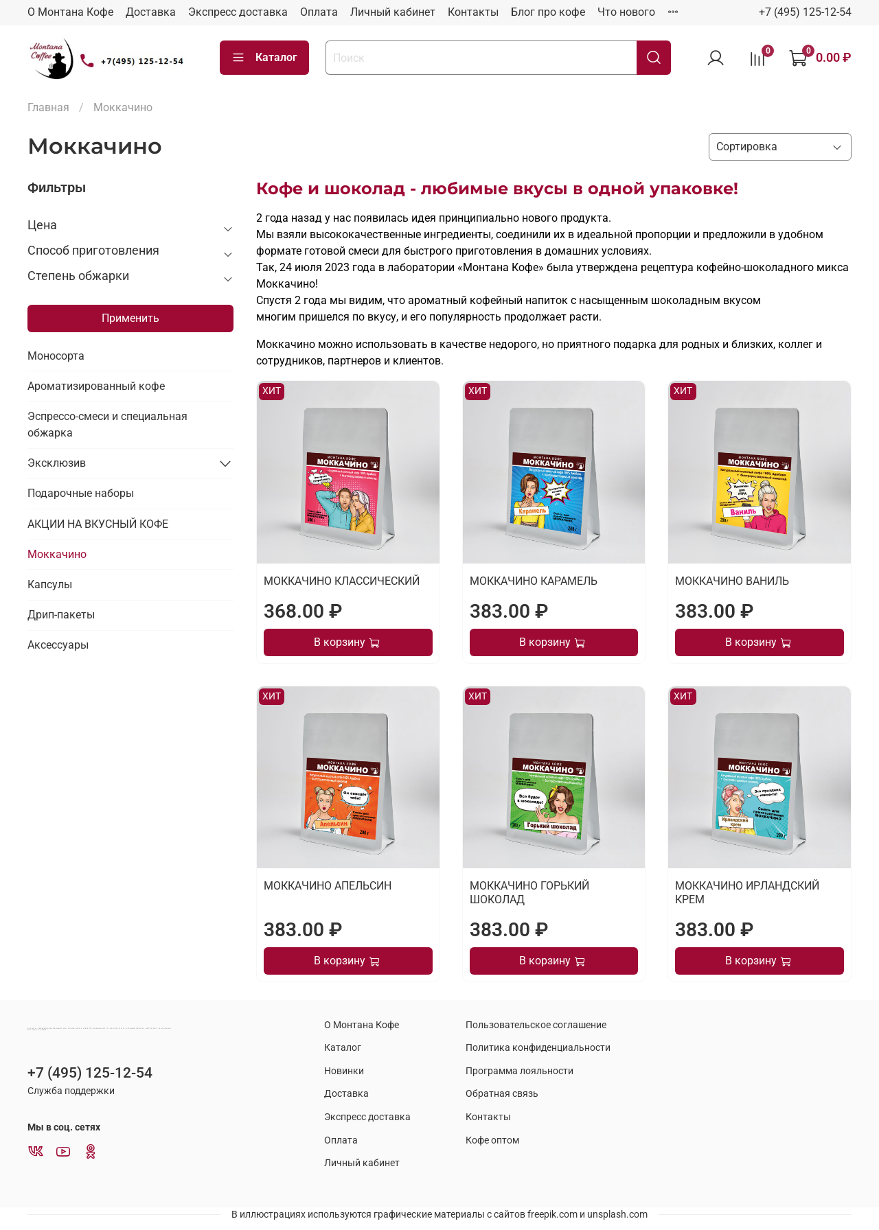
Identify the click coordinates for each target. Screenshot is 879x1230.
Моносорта (55, 355)
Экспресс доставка (238, 12)
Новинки (344, 1071)
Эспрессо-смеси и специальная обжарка (107, 424)
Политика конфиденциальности (538, 1048)
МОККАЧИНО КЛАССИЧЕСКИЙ (342, 581)
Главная (48, 107)
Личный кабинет (392, 12)
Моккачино (57, 554)
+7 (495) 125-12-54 (805, 12)
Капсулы (49, 584)
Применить (130, 318)
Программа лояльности (519, 1071)
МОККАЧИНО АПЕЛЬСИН (327, 885)
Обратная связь (502, 1094)
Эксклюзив (56, 462)
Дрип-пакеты (61, 614)
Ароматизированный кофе (96, 386)
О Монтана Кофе (70, 12)
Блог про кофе (548, 12)
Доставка (151, 12)
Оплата (319, 12)
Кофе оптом (492, 1140)
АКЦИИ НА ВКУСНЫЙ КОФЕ (97, 524)
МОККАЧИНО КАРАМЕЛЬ (533, 581)
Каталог (264, 58)
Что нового (626, 12)
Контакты (473, 12)
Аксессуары (58, 644)
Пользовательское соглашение (536, 1025)
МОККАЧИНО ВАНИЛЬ (732, 581)
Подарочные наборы (80, 493)
